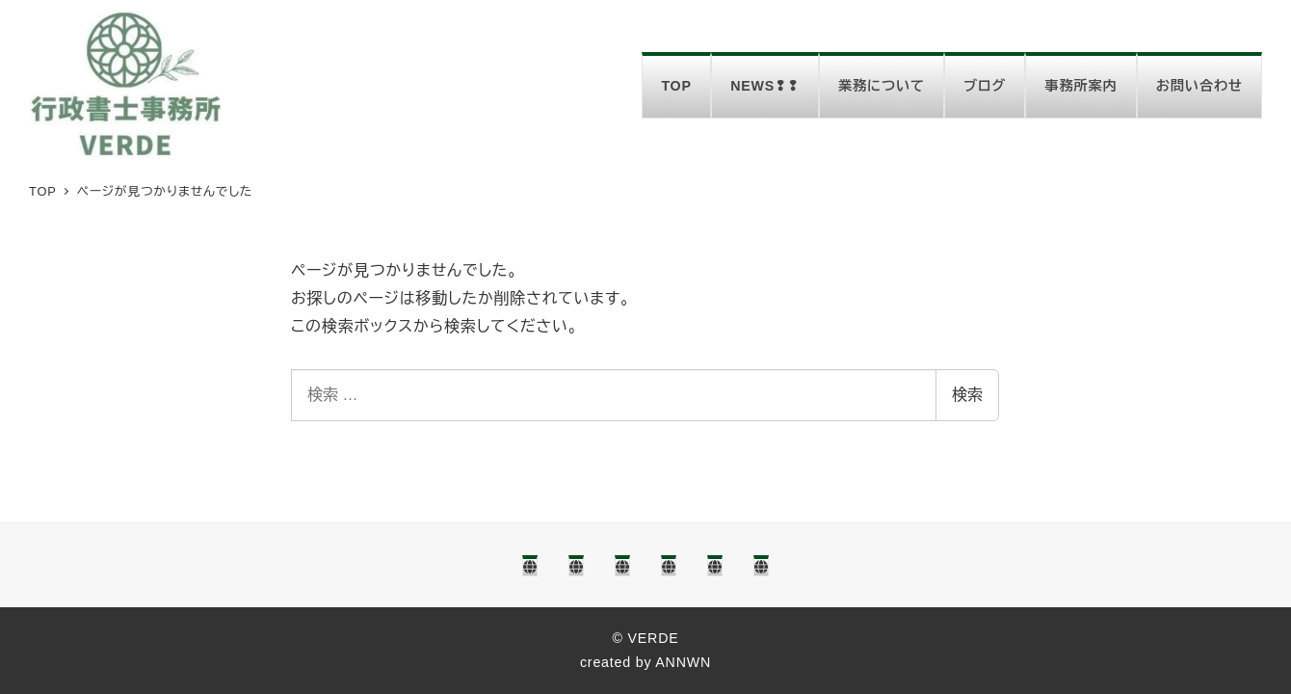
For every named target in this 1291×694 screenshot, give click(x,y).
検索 (967, 395)
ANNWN (683, 662)
